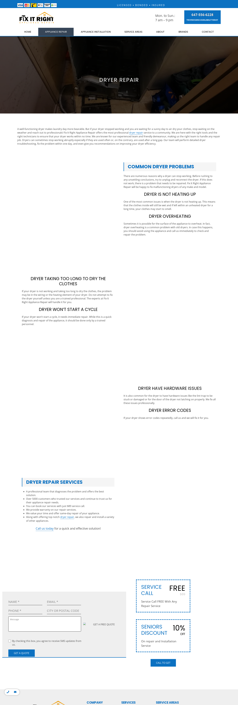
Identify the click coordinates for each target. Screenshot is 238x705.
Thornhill (162, 555)
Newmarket (163, 573)
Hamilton (184, 547)
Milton (183, 560)
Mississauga (186, 551)
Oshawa (206, 591)
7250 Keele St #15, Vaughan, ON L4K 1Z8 (50, 574)
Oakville (184, 555)
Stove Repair (129, 559)
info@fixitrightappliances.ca (49, 566)
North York (163, 577)
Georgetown (186, 569)
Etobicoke (162, 551)
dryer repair (136, 134)
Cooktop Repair (131, 570)
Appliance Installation (98, 33)
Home (26, 33)
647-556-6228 (199, 15)
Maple (161, 595)
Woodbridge (164, 564)
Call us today (45, 385)
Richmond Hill (165, 586)
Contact (209, 33)
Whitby (206, 595)
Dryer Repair (129, 547)
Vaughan (162, 591)
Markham (162, 560)
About (164, 33)
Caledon (184, 582)
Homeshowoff (157, 615)
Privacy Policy (119, 621)
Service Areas (138, 33)
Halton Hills (186, 573)
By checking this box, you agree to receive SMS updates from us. (44, 479)
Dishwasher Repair (132, 566)
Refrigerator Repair (133, 562)
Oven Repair (129, 555)
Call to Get (163, 499)
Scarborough (164, 582)
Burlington (207, 560)
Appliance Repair (54, 33)
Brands (185, 33)
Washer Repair (130, 551)
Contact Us (93, 559)
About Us (93, 551)
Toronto (162, 547)
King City (162, 569)
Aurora (161, 599)
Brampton (185, 564)
